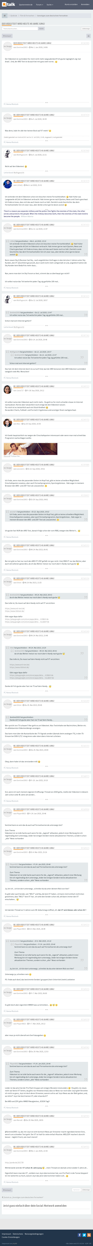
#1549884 (85, 464)
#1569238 (85, 1019)
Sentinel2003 (22, 47)
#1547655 (85, 224)
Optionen (76, 1190)
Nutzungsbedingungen (34, 1234)
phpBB (15, 1244)
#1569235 (85, 989)
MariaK (19, 1120)
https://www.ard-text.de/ (15, 608)
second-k (20, 469)
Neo (18, 424)
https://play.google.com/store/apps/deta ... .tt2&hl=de (27, 619)
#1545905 (85, 43)
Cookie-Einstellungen (11, 1237)
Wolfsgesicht (22, 155)
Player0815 (21, 813)
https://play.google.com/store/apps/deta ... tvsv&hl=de (27, 622)
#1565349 (85, 701)
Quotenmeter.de (25, 4)
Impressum (6, 1234)
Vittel (19, 582)
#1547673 (85, 296)
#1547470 (85, 181)
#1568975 (85, 776)
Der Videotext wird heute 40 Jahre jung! (23, 23)
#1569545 (85, 1116)
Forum (39, 4)
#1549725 (85, 386)
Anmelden (85, 4)
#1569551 (85, 1146)
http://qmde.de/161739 (14, 1162)
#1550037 (85, 495)
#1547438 (85, 115)
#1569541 (85, 1047)
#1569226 (85, 924)
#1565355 (85, 745)
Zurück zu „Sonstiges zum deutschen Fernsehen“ (22, 1197)
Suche (50, 4)
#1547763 (85, 335)
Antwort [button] (7, 36)
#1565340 (85, 631)
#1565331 (85, 545)
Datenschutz (18, 1234)
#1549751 (85, 419)
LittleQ (19, 185)
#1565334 (85, 578)
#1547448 (85, 150)
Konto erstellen (71, 4)
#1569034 (85, 809)
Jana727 (20, 390)
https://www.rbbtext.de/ (14, 611)
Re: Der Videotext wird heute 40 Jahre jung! (33, 115)
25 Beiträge (86, 29)
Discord (7, 456)
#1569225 (85, 848)
